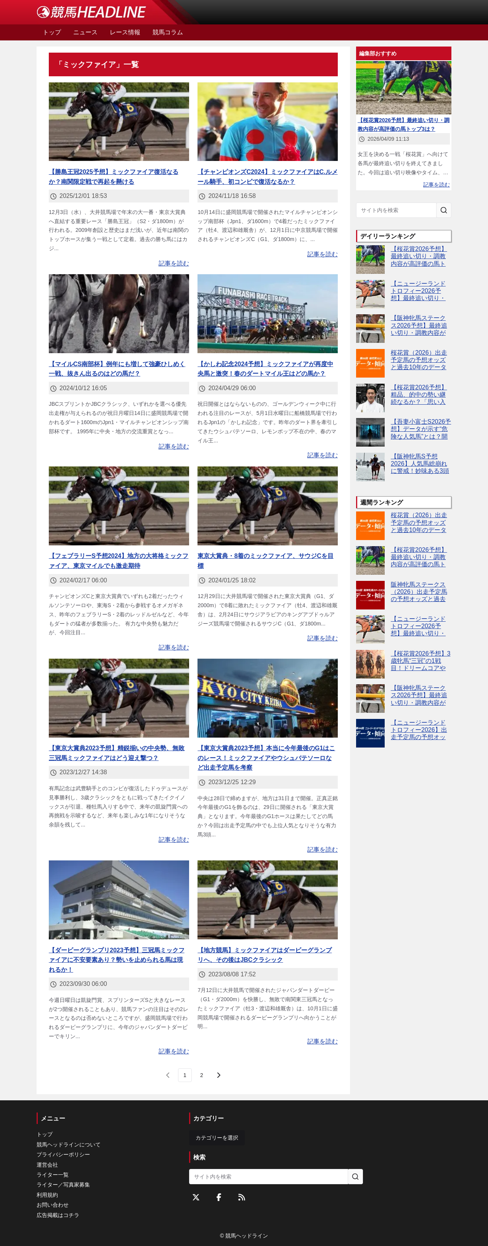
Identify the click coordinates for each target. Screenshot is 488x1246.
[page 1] (185, 1075)
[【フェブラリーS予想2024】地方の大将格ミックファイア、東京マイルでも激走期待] (119, 505)
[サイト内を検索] (443, 210)
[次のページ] (218, 1075)
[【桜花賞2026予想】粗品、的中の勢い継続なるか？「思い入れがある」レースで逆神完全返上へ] (370, 398)
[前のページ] (168, 1075)
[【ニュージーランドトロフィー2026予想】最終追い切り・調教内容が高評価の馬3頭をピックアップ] (370, 294)
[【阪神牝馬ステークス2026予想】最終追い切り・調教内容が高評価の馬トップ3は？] (370, 328)
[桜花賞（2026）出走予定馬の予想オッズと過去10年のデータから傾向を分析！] (370, 363)
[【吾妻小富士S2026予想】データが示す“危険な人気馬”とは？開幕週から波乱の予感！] (370, 432)
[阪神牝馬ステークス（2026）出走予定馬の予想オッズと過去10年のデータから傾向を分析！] (370, 595)
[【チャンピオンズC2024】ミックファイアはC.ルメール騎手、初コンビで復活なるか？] (267, 121)
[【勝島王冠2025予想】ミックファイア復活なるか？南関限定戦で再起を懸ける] (119, 121)
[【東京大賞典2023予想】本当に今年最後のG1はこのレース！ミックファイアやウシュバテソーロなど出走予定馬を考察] (267, 698)
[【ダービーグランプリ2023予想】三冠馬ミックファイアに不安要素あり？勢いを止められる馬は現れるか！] (119, 899)
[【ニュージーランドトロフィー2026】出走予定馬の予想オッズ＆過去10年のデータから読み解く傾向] (370, 733)
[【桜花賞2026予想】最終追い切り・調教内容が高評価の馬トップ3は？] (370, 259)
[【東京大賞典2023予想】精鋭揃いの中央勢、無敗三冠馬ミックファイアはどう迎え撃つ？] (119, 698)
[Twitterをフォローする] (196, 1197)
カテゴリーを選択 (217, 1138)
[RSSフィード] (242, 1197)
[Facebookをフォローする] (219, 1197)
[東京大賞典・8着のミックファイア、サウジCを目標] (267, 505)
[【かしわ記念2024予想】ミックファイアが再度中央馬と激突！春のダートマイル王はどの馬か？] (267, 313)
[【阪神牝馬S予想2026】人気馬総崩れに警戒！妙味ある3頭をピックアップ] (370, 467)
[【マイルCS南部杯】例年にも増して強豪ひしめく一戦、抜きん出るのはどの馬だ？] (119, 313)
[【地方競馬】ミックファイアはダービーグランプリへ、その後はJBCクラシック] (267, 899)
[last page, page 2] (202, 1075)
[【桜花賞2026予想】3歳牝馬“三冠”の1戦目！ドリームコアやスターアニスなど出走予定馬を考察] (370, 664)
